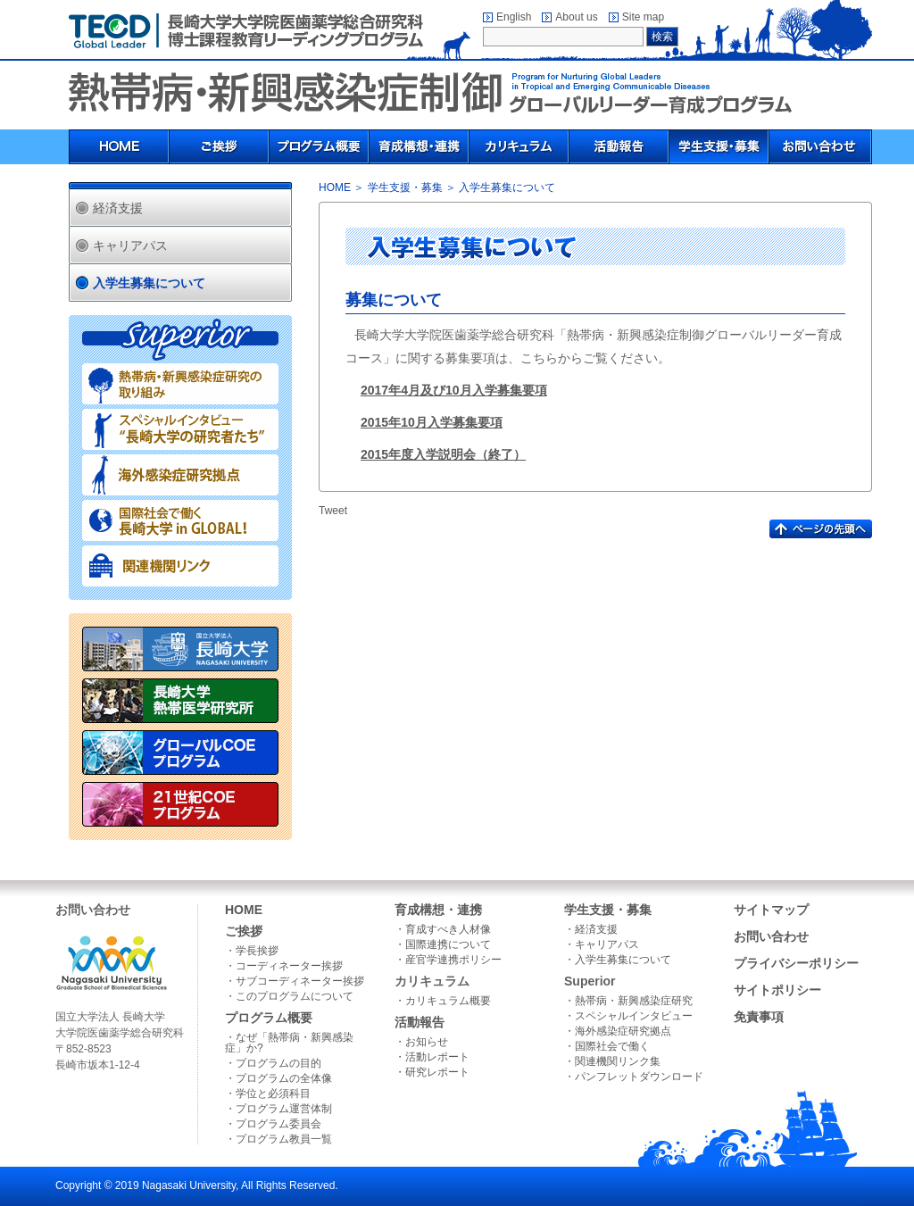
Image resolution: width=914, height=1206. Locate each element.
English (513, 17)
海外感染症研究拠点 (623, 1031)
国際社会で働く (612, 1046)
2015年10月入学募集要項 (432, 422)
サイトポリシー (777, 990)
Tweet (333, 510)
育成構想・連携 (438, 909)
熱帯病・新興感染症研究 (634, 1000)
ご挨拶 (243, 931)
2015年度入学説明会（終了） (443, 454)
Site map (643, 17)
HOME (335, 187)
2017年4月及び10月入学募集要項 (454, 390)
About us (576, 17)
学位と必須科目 (273, 1093)
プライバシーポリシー (796, 963)
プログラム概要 (268, 1018)
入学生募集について (149, 283)
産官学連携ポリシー (453, 959)
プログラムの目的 (278, 1063)
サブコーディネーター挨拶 (300, 981)
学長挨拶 (257, 950)
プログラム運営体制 (284, 1108)
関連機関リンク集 (618, 1061)
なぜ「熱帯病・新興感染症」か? (289, 1042)
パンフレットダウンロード (639, 1076)
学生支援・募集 (405, 187)
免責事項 (759, 1017)
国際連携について (448, 944)
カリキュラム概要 (448, 1000)
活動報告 (420, 1022)
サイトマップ (771, 909)
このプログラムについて (294, 996)
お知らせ (426, 1041)
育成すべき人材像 (448, 929)
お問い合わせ (771, 936)
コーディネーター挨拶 (289, 966)
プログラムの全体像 (284, 1078)
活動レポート (437, 1057)
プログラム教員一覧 (284, 1139)
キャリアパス (130, 245)
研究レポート (437, 1072)
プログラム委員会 (278, 1124)
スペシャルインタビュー (634, 1016)
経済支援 (118, 208)
